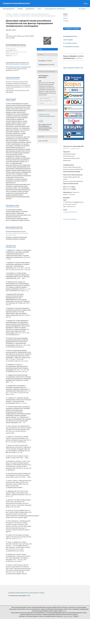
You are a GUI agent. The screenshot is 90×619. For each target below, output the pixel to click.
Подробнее (78, 58)
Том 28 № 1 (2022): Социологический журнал (34, 14)
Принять (75, 616)
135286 (16, 53)
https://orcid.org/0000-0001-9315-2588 (19, 52)
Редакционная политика (71, 46)
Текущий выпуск (9, 8)
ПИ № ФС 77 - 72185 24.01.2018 (71, 148)
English (65, 18)
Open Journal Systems (70, 219)
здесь (64, 611)
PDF (40, 49)
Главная (9, 14)
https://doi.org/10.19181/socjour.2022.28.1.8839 (20, 36)
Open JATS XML (43, 140)
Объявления (29, 8)
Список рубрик (68, 40)
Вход (85, 3)
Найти (83, 8)
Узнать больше (67, 616)
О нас (39, 8)
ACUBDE (12, 38)
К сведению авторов (70, 43)
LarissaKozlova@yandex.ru (70, 212)
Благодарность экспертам (55, 8)
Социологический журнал (16, 3)
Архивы (20, 8)
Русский (65, 21)
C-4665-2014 (14, 55)
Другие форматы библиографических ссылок (46, 100)
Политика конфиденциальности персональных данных (26, 592)
